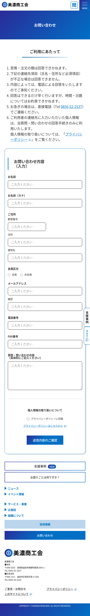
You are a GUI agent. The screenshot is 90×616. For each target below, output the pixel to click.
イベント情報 (16, 494)
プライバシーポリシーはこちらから (43, 425)
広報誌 (12, 509)
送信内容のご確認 (45, 440)
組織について (16, 515)
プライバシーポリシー (60, 589)
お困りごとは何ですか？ (45, 477)
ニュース (13, 488)
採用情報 (45, 524)
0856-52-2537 (71, 106)
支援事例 (45, 466)
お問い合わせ (45, 535)
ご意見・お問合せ (15, 589)
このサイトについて (17, 594)
